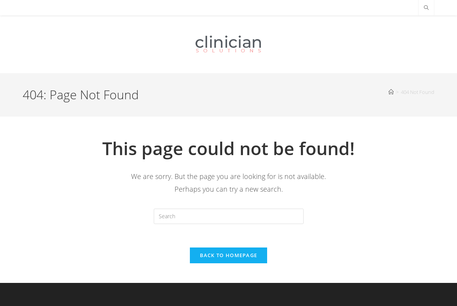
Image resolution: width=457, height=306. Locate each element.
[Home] (391, 92)
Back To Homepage (229, 255)
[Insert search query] (229, 216)
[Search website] (426, 8)
